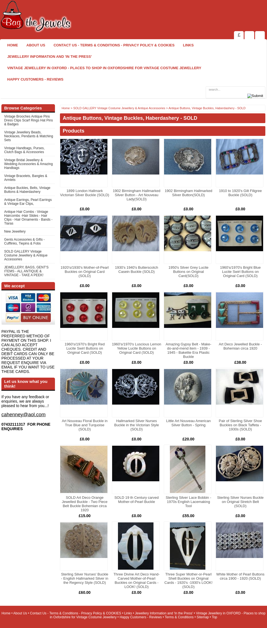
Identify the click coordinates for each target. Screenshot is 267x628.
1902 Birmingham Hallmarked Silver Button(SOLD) (188, 193)
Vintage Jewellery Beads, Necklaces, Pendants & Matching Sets (28, 136)
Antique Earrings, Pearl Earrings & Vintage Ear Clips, (28, 202)
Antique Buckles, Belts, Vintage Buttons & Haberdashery (27, 190)
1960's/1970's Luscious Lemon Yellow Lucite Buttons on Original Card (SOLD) (136, 348)
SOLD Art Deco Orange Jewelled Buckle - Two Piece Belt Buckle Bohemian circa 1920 (85, 503)
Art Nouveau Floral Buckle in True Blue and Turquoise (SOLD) (85, 425)
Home (12, 45)
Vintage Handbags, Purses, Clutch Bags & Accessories (24, 150)
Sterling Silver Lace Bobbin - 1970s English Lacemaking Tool (188, 501)
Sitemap (203, 617)
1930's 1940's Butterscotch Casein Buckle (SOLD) (136, 269)
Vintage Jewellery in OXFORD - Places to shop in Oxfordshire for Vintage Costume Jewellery (104, 68)
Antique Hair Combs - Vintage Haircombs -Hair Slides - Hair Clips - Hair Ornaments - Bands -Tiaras (28, 217)
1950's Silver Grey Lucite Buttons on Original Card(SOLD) (188, 271)
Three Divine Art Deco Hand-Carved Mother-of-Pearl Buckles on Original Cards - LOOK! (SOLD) (137, 580)
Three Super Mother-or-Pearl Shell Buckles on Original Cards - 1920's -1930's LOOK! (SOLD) (188, 580)
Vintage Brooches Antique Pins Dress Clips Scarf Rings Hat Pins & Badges (28, 120)
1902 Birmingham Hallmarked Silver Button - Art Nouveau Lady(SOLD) (136, 195)
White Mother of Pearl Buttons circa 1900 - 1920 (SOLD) (240, 576)
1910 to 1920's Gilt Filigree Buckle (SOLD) (240, 193)
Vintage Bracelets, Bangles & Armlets (25, 178)
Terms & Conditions (179, 617)
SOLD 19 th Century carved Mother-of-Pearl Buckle (136, 499)
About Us (35, 45)
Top (214, 617)
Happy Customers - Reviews (35, 79)
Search (260, 35)
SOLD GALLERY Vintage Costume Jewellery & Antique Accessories (25, 255)
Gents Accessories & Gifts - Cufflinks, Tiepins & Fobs (24, 241)
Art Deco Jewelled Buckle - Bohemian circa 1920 (240, 346)
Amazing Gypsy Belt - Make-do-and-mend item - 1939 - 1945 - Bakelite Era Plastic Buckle (188, 350)
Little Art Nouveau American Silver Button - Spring (188, 423)
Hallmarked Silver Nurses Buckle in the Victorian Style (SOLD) (136, 425)
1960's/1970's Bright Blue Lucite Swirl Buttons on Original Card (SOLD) (240, 271)
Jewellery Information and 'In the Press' (49, 56)
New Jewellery (15, 231)
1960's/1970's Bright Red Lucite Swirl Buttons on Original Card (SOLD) (85, 348)
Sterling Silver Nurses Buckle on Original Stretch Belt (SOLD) (240, 501)
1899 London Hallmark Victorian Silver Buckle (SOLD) (84, 193)
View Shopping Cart (249, 35)
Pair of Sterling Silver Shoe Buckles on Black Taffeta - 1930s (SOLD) (240, 425)
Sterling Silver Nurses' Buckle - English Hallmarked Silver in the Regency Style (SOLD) (84, 578)
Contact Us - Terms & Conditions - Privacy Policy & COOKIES (114, 45)
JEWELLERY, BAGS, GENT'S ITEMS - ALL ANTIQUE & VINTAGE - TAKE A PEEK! (26, 271)
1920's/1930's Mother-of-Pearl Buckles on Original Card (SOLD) (85, 271)
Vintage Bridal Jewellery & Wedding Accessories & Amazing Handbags (28, 164)
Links (188, 45)
